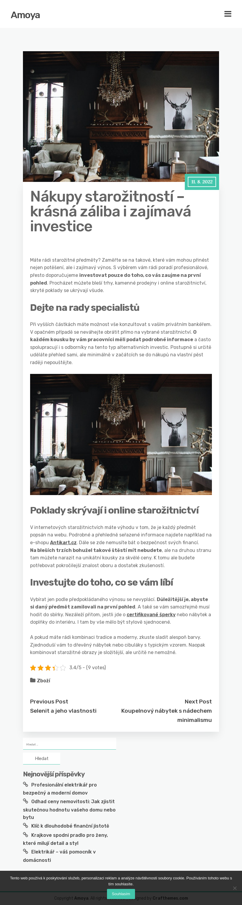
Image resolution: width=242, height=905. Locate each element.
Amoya (25, 15)
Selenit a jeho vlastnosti (63, 710)
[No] (235, 888)
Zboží (43, 681)
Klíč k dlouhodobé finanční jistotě (70, 826)
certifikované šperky (151, 614)
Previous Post (49, 701)
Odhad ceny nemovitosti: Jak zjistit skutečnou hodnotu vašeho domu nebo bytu (69, 809)
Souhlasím (121, 894)
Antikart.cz (63, 542)
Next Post (198, 701)
